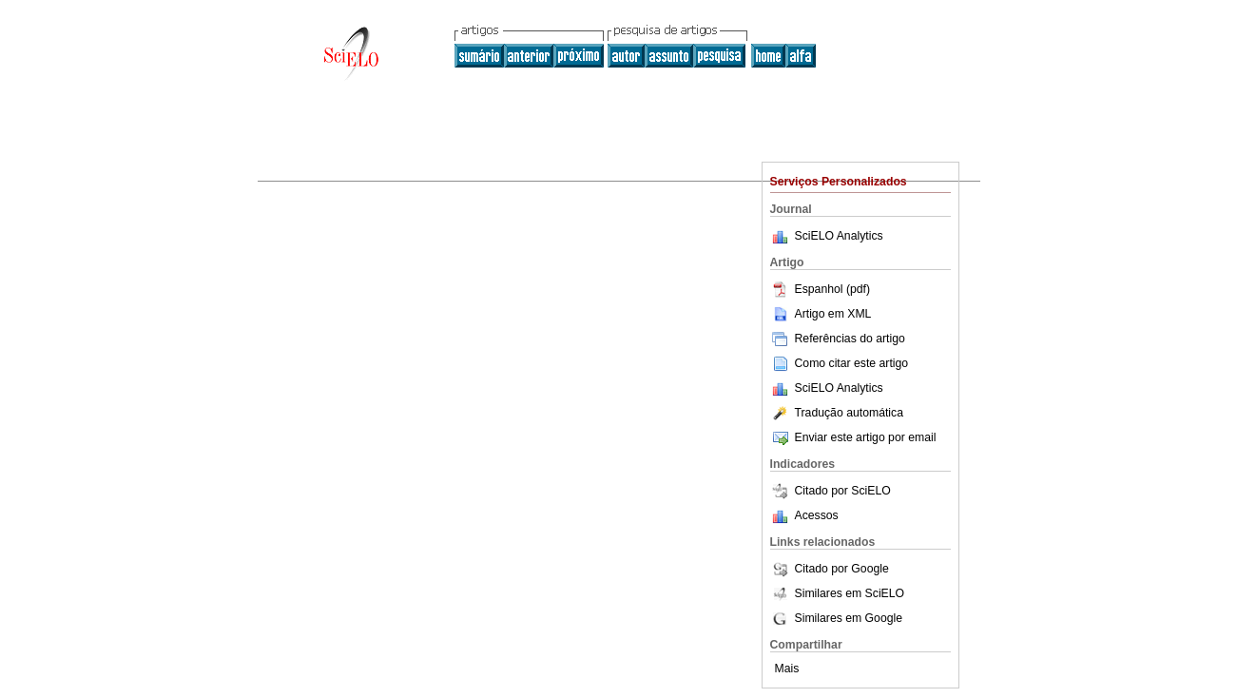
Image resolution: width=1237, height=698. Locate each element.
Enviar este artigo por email (853, 437)
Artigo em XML (821, 313)
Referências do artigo (837, 338)
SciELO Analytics (839, 235)
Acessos (817, 515)
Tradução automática (836, 412)
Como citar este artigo (852, 363)
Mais (787, 668)
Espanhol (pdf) (820, 289)
